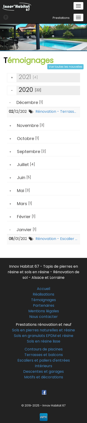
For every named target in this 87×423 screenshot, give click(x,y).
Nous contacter (43, 316)
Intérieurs (43, 366)
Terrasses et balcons (43, 354)
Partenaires (43, 305)
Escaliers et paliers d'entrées (43, 360)
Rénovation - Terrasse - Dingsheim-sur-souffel (56, 111)
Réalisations (43, 294)
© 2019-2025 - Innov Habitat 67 (43, 405)
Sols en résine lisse (43, 341)
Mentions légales (43, 311)
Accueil (43, 288)
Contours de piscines (44, 349)
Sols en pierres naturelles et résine (43, 330)
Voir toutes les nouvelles (65, 67)
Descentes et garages (43, 371)
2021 (22, 77)
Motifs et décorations (43, 377)
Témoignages (43, 300)
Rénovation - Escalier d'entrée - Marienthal (56, 238)
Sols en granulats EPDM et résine (43, 335)
